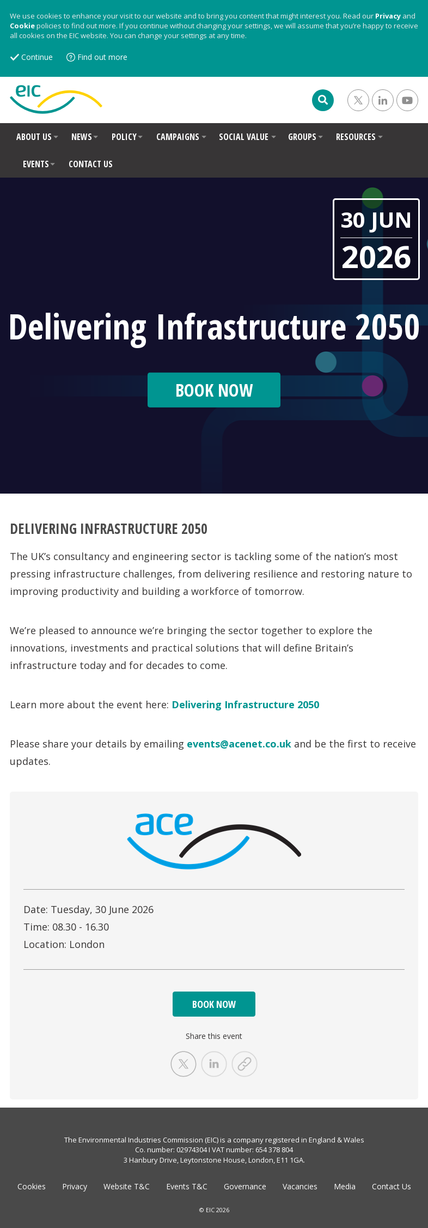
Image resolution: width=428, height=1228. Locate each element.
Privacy (388, 16)
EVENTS (36, 164)
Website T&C (126, 1186)
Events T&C (186, 1186)
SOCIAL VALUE (243, 137)
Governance (245, 1186)
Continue (37, 57)
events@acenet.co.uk (239, 743)
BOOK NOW (214, 1004)
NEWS (81, 137)
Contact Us (391, 1186)
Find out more (102, 57)
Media (345, 1186)
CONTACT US (91, 164)
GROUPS (302, 137)
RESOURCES (356, 137)
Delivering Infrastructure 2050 (245, 704)
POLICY (124, 137)
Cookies (31, 1186)
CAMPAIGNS (177, 137)
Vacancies (300, 1186)
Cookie (22, 26)
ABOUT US (34, 137)
